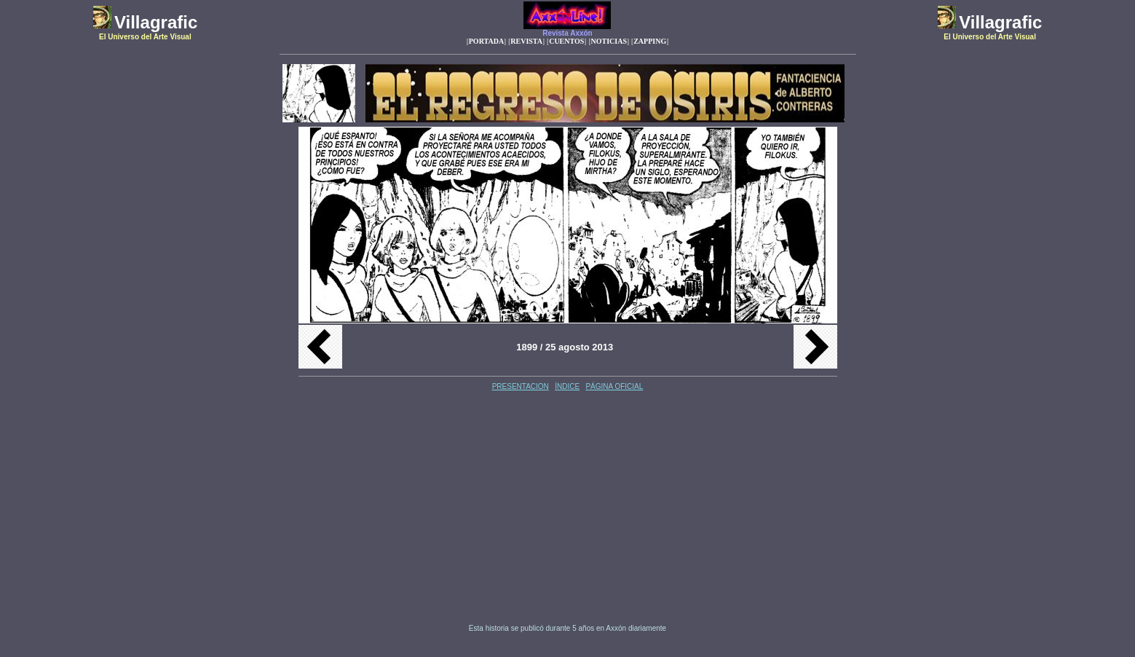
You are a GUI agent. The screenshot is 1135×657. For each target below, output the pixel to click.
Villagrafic (155, 22)
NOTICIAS (609, 41)
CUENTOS (566, 41)
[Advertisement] (439, 508)
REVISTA (526, 41)
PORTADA (486, 41)
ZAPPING (649, 41)
